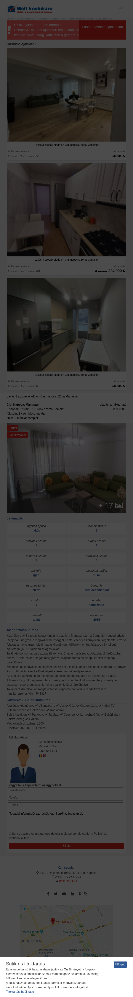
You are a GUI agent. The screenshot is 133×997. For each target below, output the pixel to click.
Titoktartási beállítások (21, 991)
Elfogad (120, 964)
